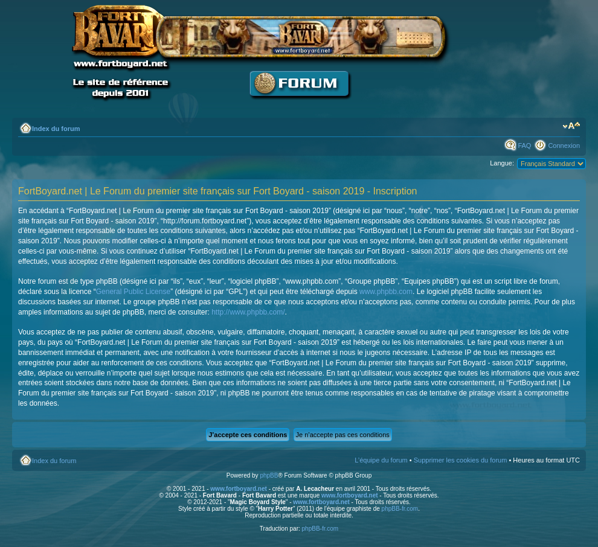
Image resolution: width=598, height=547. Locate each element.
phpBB (269, 475)
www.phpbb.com (386, 291)
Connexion (564, 145)
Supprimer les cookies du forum (460, 460)
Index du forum (56, 128)
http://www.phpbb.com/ (248, 312)
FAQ (524, 145)
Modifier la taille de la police (571, 126)
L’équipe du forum (381, 460)
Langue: (502, 163)
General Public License (133, 291)
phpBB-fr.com (400, 508)
